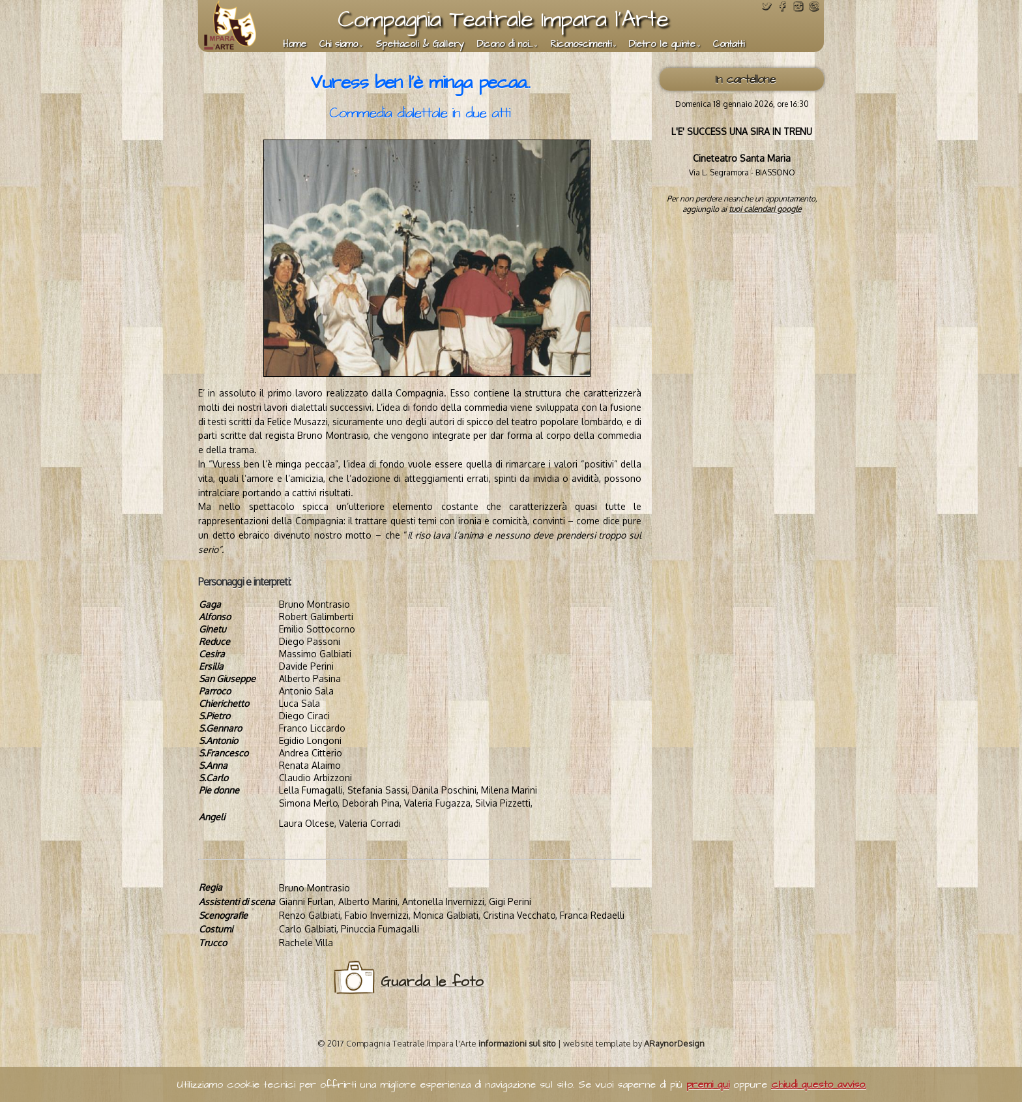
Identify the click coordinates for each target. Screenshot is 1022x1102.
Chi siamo (338, 44)
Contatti (728, 44)
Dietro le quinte (662, 44)
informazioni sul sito (517, 1043)
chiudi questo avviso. (818, 1084)
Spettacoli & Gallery (419, 44)
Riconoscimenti (580, 44)
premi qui (707, 1084)
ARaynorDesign (674, 1043)
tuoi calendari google (765, 209)
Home (294, 44)
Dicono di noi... (505, 44)
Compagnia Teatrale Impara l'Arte (503, 19)
